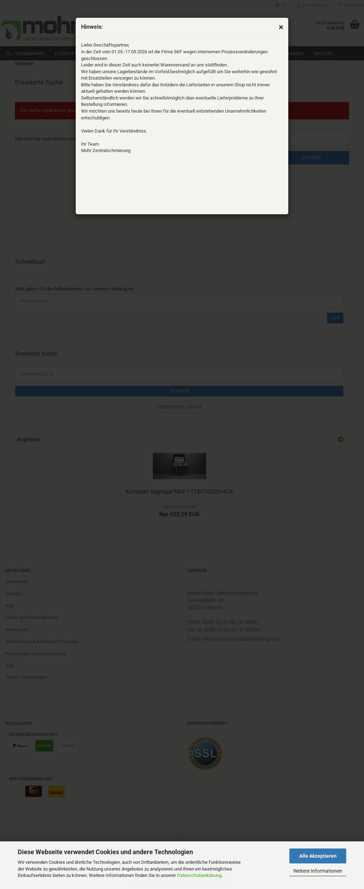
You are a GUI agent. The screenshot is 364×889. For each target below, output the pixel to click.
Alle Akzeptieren (318, 856)
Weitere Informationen (317, 871)
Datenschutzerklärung (199, 875)
